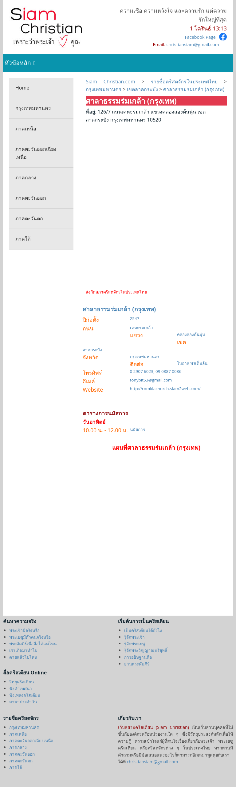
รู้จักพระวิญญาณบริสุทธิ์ (145, 650)
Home (22, 87)
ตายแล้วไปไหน (23, 657)
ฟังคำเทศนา (20, 688)
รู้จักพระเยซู (134, 643)
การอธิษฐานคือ (138, 657)
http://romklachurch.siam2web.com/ (165, 388)
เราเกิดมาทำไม (23, 650)
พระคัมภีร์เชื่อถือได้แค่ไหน (33, 643)
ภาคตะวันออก (30, 197)
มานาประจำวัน (23, 702)
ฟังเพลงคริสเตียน (24, 695)
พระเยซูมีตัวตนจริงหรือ (30, 637)
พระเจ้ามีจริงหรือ (24, 630)
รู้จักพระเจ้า (134, 637)
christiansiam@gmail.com (193, 44)
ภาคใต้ (22, 238)
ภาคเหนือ (25, 128)
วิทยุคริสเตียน (21, 682)
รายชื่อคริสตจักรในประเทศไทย (184, 81)
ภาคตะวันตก (29, 218)
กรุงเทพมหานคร (33, 108)
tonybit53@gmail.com (151, 380)
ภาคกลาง (25, 177)
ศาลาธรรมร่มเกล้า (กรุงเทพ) (193, 89)
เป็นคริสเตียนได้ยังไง (143, 630)
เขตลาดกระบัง (142, 89)
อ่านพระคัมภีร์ (136, 664)
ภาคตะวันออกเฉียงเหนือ (35, 153)
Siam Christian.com (113, 81)
